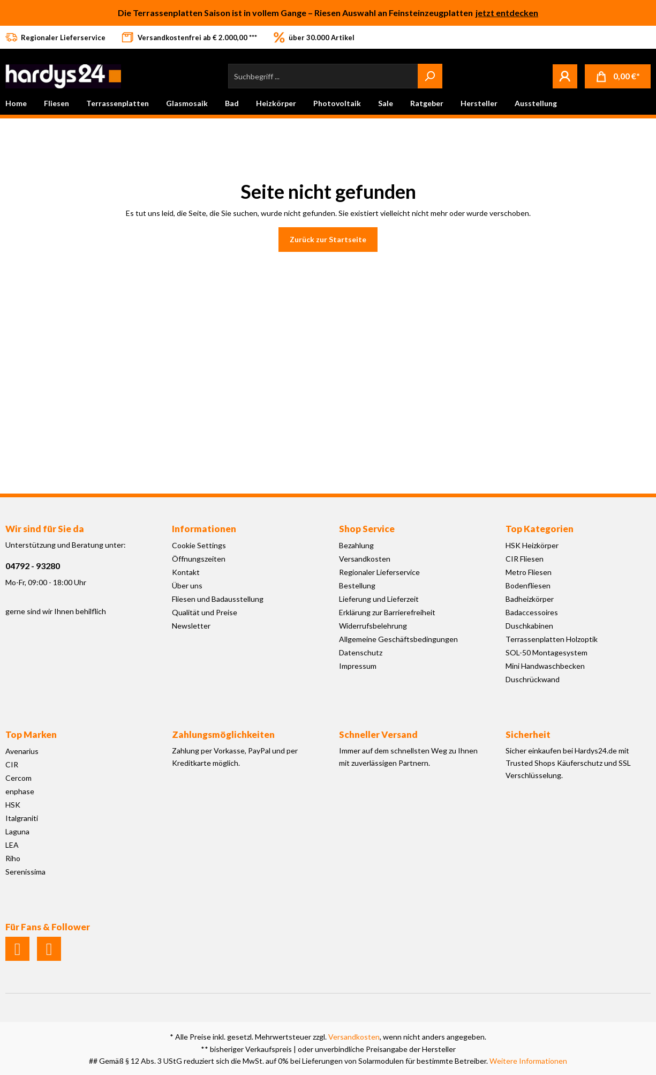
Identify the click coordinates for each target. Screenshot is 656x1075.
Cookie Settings (199, 545)
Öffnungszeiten (198, 558)
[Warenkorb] (618, 76)
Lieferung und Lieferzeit (379, 598)
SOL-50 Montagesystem (546, 652)
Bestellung (357, 585)
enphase (19, 791)
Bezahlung (356, 545)
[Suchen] (430, 76)
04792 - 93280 (32, 566)
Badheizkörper (530, 598)
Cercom (18, 777)
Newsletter (191, 625)
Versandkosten (364, 558)
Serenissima (25, 871)
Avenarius (22, 751)
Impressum (357, 665)
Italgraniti (21, 818)
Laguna (17, 831)
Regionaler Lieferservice (379, 572)
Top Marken (31, 734)
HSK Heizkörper (532, 545)
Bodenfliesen (528, 585)
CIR (11, 764)
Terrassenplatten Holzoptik (552, 639)
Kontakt (186, 572)
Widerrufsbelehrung (373, 625)
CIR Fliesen (525, 558)
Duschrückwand (533, 679)
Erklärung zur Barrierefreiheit (387, 612)
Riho (12, 858)
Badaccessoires (532, 612)
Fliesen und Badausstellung (217, 598)
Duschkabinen (529, 625)
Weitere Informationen (528, 1060)
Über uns (187, 585)
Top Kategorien (540, 528)
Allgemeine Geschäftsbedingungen (398, 639)
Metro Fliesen (529, 572)
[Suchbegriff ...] (323, 76)
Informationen (204, 528)
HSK (12, 804)
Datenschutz (360, 652)
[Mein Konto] (565, 76)
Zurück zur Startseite (328, 239)
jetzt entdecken (507, 13)
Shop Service (367, 528)
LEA (12, 844)
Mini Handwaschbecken (545, 665)
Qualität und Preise (204, 612)
